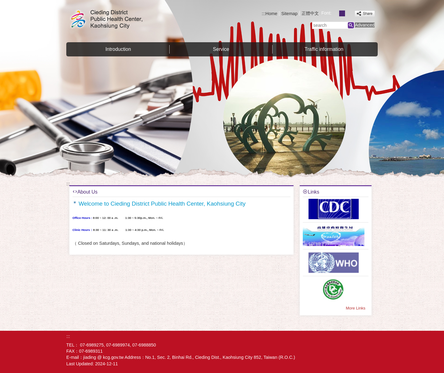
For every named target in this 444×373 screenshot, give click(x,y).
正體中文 (310, 13)
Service (221, 49)
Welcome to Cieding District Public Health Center (118, 19)
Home (271, 13)
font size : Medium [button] (342, 13)
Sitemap (289, 13)
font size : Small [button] (335, 13)
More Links (355, 308)
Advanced (365, 25)
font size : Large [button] (349, 13)
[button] (351, 25)
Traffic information (324, 49)
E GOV (369, 341)
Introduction (118, 49)
